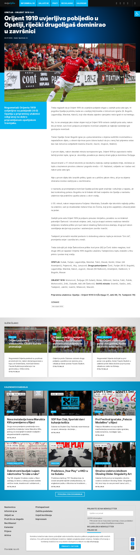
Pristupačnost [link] (42, 507)
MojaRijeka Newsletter (100, 526)
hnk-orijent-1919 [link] (57, 306)
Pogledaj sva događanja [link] (70, 494)
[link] (137, 14)
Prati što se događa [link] (14, 519)
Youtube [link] (124, 3)
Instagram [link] (128, 3)
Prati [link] (55, 3)
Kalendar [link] (82, 3)
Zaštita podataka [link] (44, 511)
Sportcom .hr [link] (23, 38)
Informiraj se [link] (28, 3)
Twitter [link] (121, 3)
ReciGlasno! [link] (10, 523)
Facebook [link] (117, 3)
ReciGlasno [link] (67, 3)
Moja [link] (9, 3)
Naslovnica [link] (9, 507)
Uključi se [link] (43, 3)
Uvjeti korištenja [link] (44, 515)
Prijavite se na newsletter (102, 508)
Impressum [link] (41, 519)
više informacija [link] (92, 542)
